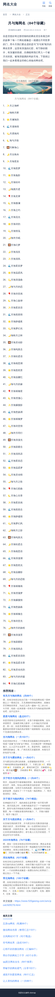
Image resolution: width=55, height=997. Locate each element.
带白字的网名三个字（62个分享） (20, 955)
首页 (5, 14)
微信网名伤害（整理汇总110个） (20, 930)
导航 (44, 4)
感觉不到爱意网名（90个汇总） (19, 974)
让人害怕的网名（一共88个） (18, 981)
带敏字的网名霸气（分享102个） (20, 968)
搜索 (50, 4)
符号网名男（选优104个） (16, 942)
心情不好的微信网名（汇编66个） (20, 949)
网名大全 (16, 14)
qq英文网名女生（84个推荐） (18, 961)
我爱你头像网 (23, 993)
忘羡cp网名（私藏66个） (16, 923)
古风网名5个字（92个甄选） (18, 936)
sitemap (32, 993)
